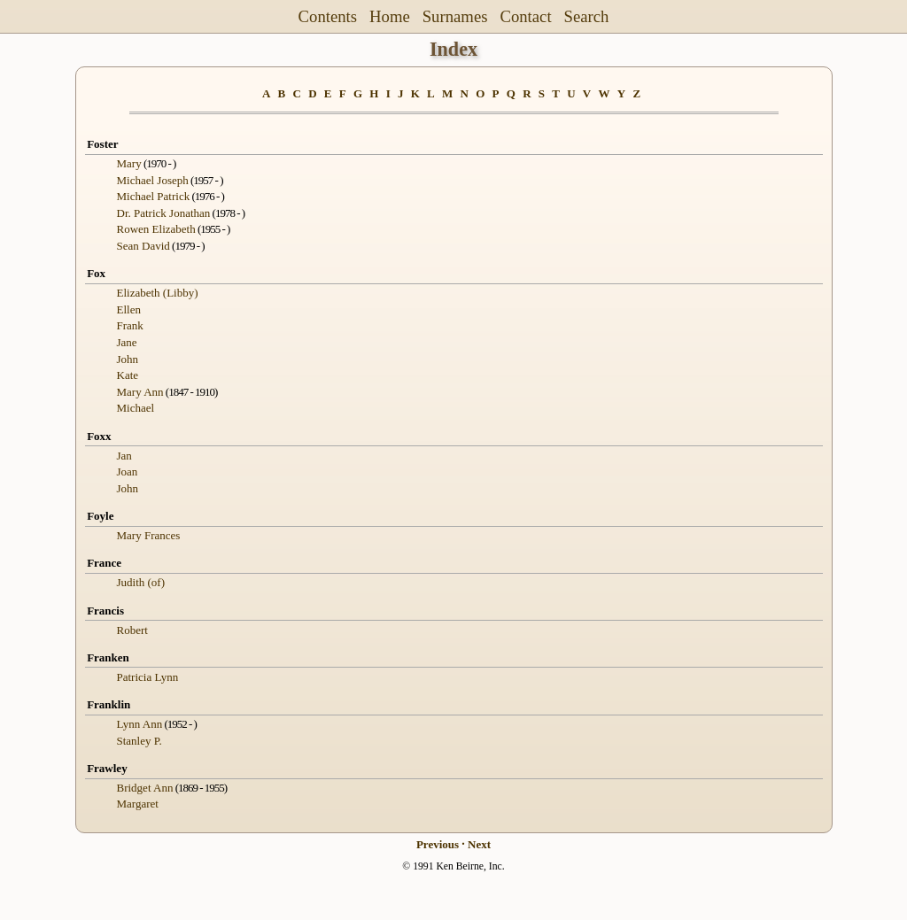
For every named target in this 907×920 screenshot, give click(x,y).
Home (389, 16)
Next (479, 844)
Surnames (455, 16)
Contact (525, 16)
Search (586, 16)
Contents (328, 16)
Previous (437, 844)
